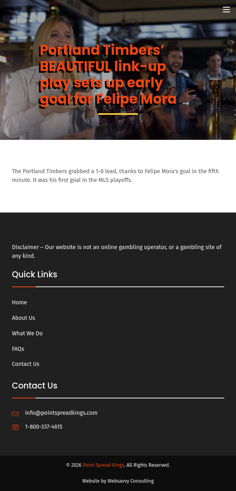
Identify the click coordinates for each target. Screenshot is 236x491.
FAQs (18, 349)
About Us (23, 318)
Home (19, 302)
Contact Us (25, 364)
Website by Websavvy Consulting (118, 481)
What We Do (27, 333)
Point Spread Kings (103, 465)
